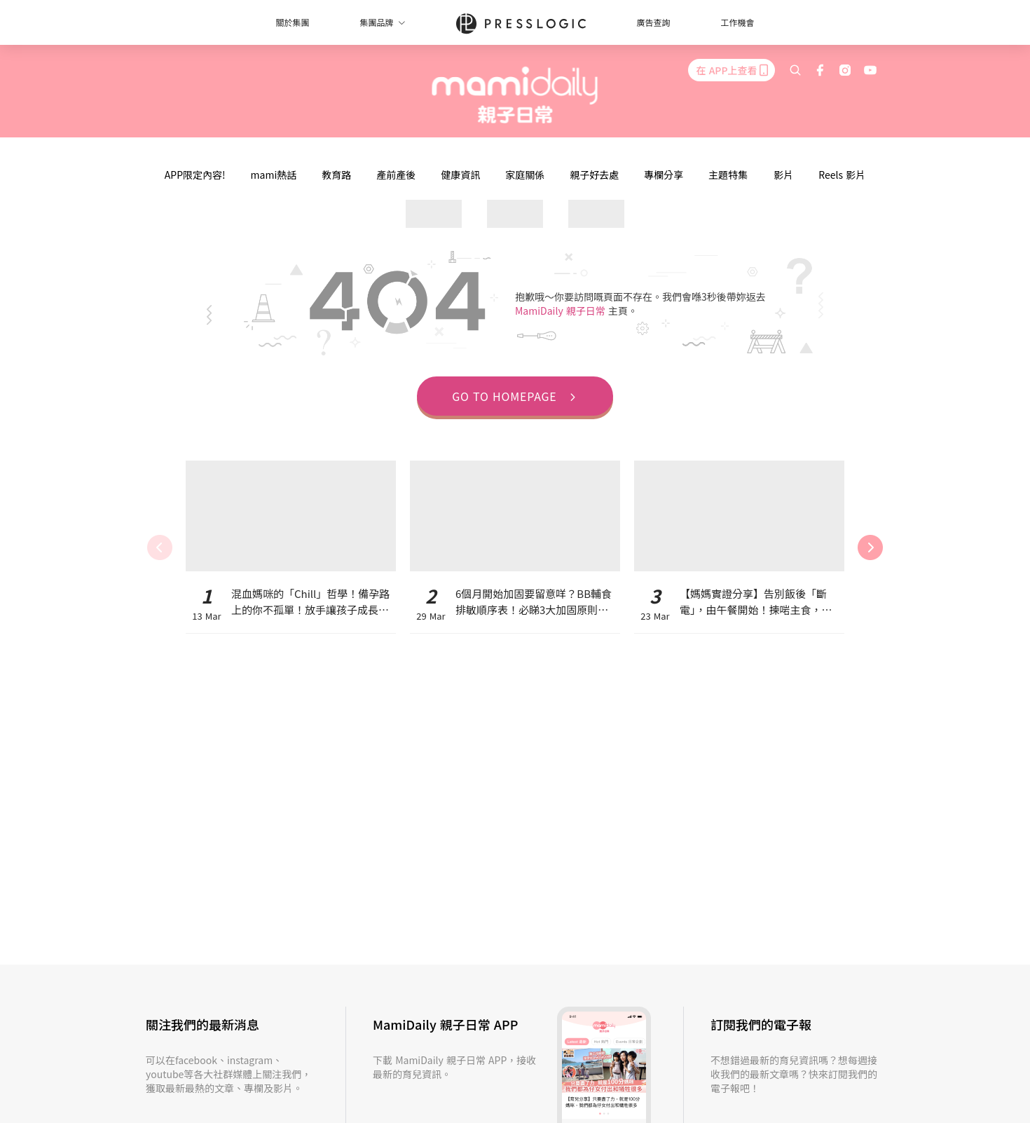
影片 (783, 175)
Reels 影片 (841, 175)
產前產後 (396, 175)
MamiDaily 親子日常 (561, 311)
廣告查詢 (654, 22)
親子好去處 (594, 175)
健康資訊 (460, 175)
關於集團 (292, 22)
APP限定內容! (195, 175)
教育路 (336, 175)
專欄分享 (663, 175)
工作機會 (738, 22)
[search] (795, 70)
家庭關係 (524, 175)
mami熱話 (274, 175)
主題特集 (728, 175)
